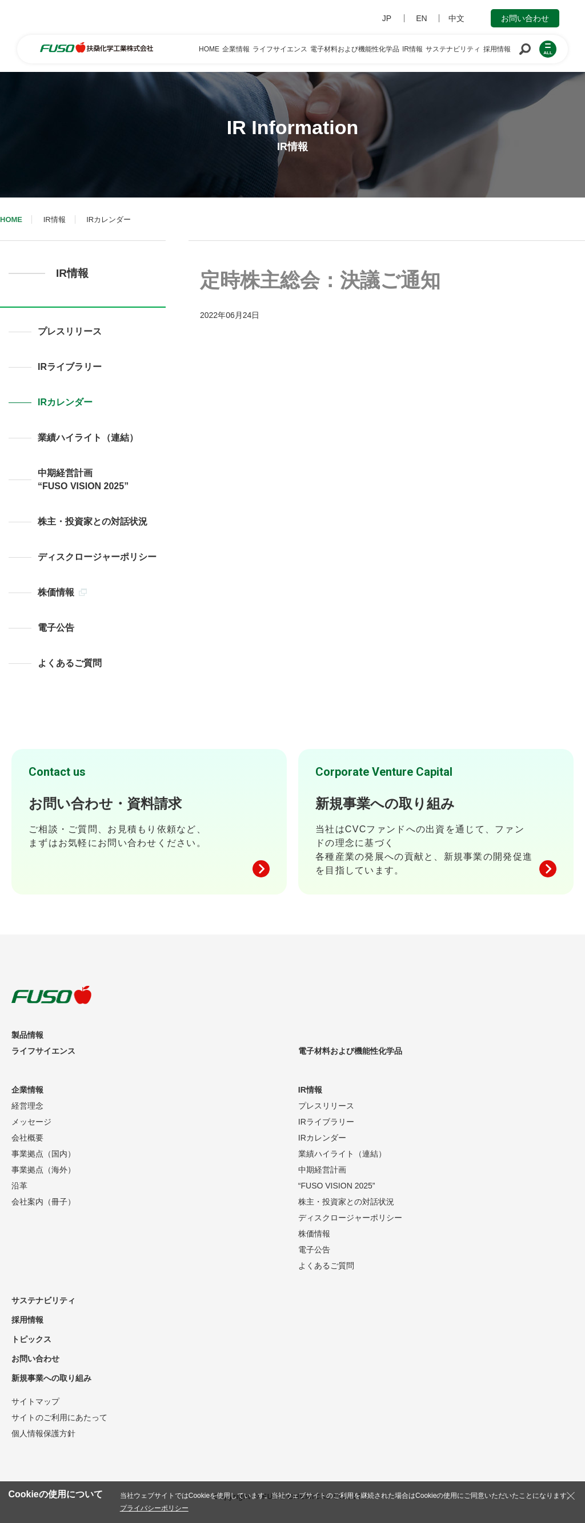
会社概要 (27, 1137)
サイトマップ (35, 1401)
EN (421, 18)
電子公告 (56, 627)
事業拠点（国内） (43, 1153)
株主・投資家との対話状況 (92, 521)
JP (386, 18)
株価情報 (62, 592)
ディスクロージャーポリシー (97, 557)
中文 (456, 18)
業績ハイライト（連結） (88, 437)
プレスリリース (70, 331)
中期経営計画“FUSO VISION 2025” (83, 479)
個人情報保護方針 (43, 1433)
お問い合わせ (525, 18)
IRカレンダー (65, 402)
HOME (11, 219)
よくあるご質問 (70, 663)
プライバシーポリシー (154, 1508)
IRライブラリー (70, 367)
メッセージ (31, 1121)
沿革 (19, 1185)
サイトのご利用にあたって (59, 1417)
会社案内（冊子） (43, 1201)
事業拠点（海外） (43, 1169)
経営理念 (27, 1105)
